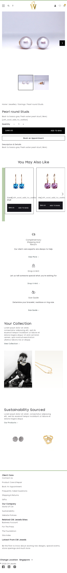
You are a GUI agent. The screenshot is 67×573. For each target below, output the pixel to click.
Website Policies (9, 515)
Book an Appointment (33, 138)
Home (4, 104)
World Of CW (7, 507)
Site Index (6, 535)
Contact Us (7, 478)
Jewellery (13, 104)
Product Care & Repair (12, 482)
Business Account (10, 522)
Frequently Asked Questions (14, 491)
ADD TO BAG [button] (23, 208)
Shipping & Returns (10, 495)
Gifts (4, 500)
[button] (62, 194)
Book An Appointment (12, 487)
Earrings (21, 104)
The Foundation (9, 531)
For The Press (8, 527)
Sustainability (8, 511)
